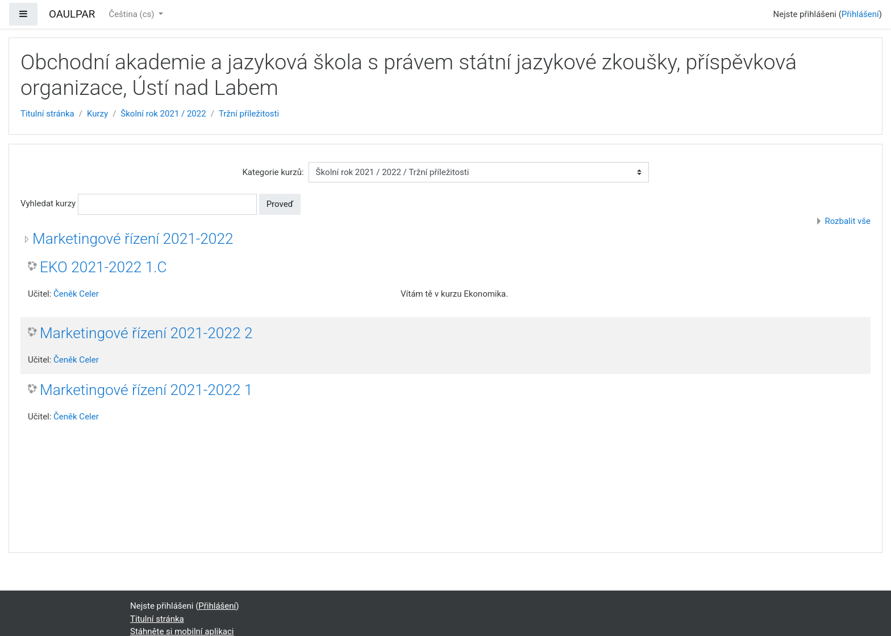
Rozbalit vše (848, 221)
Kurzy (97, 114)
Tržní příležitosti (249, 114)
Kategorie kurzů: (272, 172)
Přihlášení (860, 14)
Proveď (280, 204)
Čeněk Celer (76, 294)
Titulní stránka (47, 114)
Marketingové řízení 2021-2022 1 (146, 389)
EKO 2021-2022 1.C (103, 267)
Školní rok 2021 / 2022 (163, 114)
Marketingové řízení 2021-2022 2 (146, 333)
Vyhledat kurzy (48, 203)
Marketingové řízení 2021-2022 (133, 238)
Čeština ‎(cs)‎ (132, 14)
